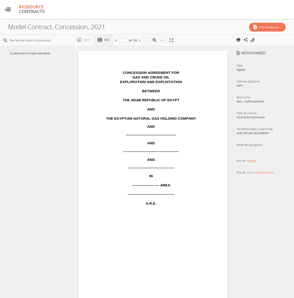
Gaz (249, 172)
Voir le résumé (269, 27)
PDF (106, 40)
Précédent (116, 41)
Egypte (251, 160)
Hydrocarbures (264, 172)
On (252, 40)
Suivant (139, 41)
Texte (87, 40)
